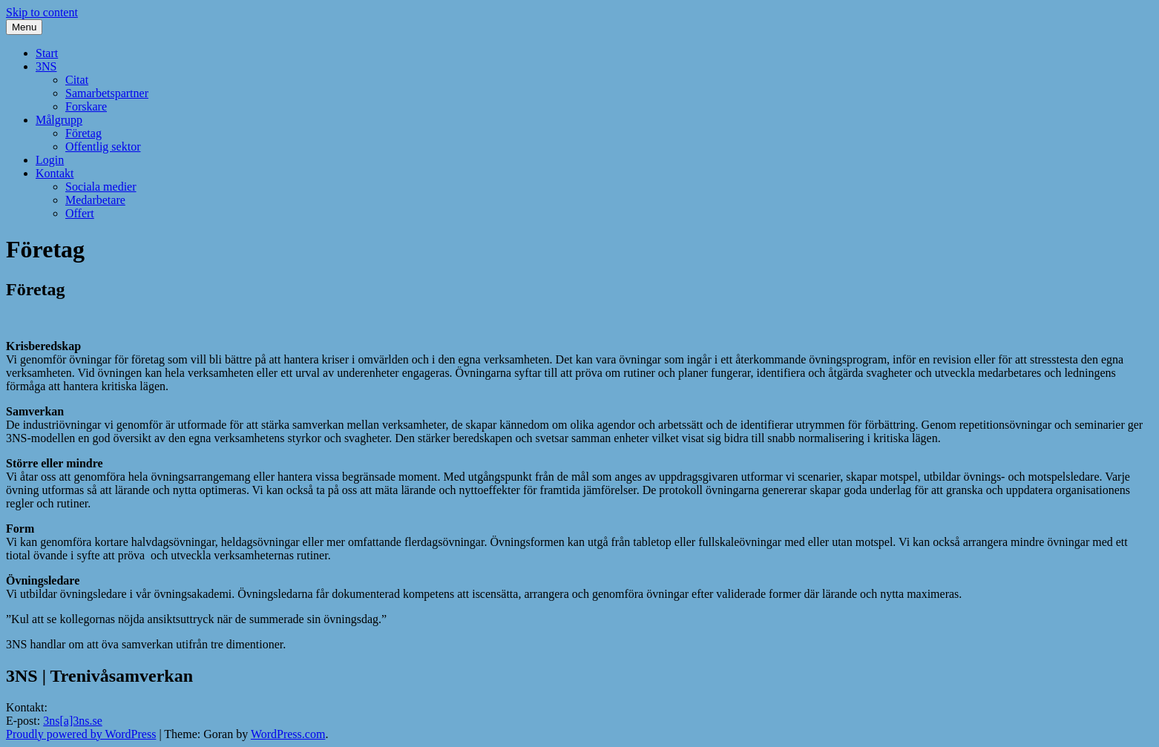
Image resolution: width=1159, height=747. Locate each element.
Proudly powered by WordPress (81, 734)
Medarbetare (95, 200)
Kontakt (55, 173)
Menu (24, 27)
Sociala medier (101, 186)
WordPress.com (288, 734)
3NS (46, 66)
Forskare (86, 106)
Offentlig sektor (102, 146)
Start (47, 53)
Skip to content (42, 12)
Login (50, 160)
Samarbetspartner (106, 93)
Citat (76, 79)
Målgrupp (59, 119)
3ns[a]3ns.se (72, 720)
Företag (83, 133)
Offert (79, 213)
